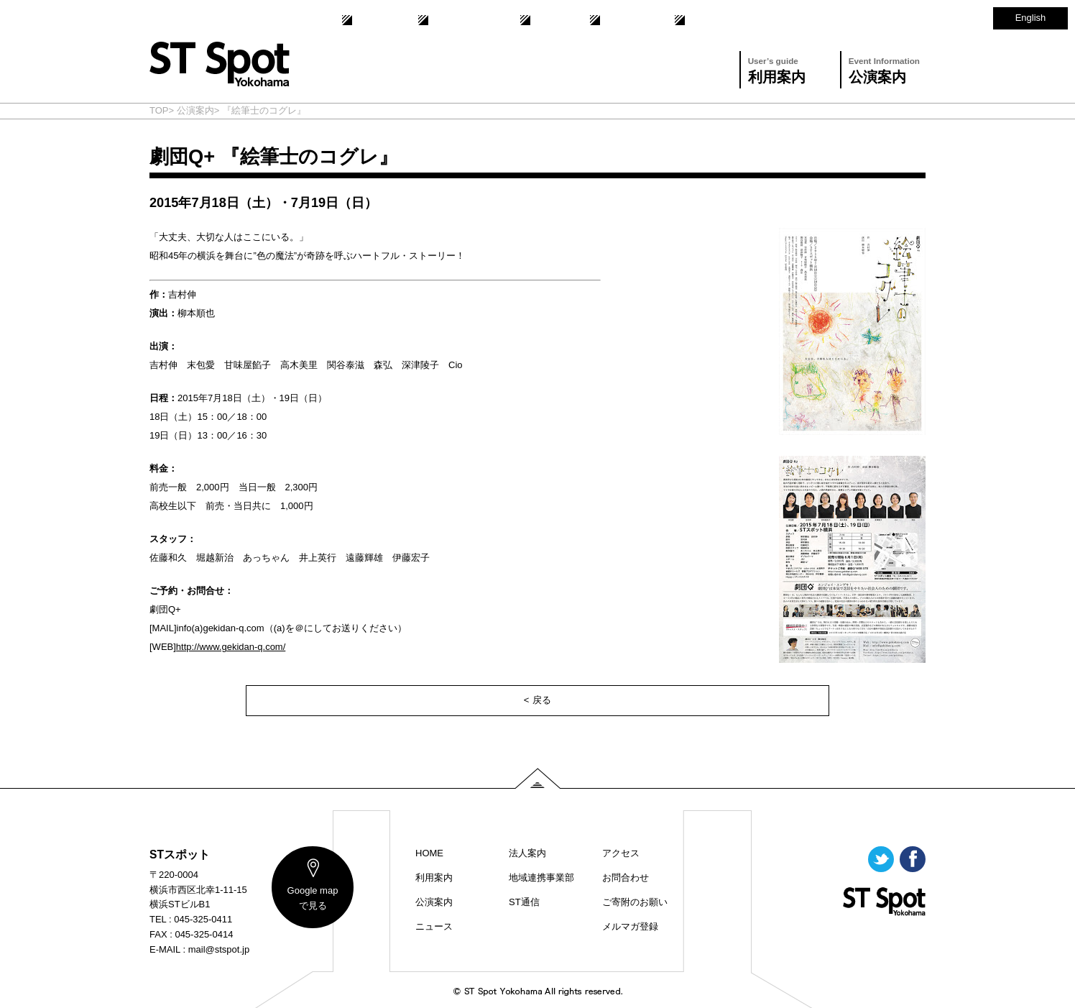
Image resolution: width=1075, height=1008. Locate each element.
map (312, 898)
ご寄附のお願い (635, 902)
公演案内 (884, 68)
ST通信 (547, 20)
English (1030, 17)
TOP (159, 110)
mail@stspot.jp (218, 949)
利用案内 (777, 68)
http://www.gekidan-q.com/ (230, 646)
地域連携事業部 (461, 20)
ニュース (434, 926)
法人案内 (371, 20)
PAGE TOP (537, 778)
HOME (429, 853)
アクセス (704, 20)
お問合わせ (624, 20)
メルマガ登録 (630, 926)
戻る (541, 700)
